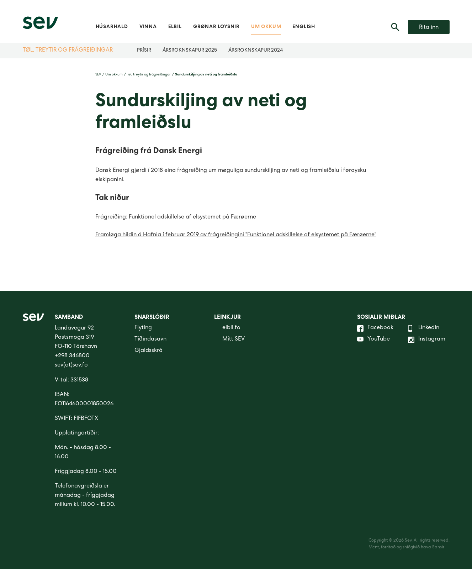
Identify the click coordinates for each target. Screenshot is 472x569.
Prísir (144, 50)
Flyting (143, 328)
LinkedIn (423, 328)
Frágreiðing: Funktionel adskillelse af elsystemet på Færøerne (175, 217)
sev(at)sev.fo (71, 365)
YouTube (373, 340)
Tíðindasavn (150, 339)
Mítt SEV (229, 340)
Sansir (438, 548)
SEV (98, 75)
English (303, 27)
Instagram (426, 340)
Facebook (375, 328)
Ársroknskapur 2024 (255, 50)
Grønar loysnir (216, 27)
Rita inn (429, 28)
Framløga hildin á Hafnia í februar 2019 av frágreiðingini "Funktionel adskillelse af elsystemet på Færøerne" (235, 235)
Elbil (175, 27)
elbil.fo (227, 328)
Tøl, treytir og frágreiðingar (68, 50)
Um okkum (266, 27)
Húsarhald (112, 27)
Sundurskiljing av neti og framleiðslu (206, 75)
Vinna (148, 27)
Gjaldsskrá (148, 351)
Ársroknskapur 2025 (190, 50)
